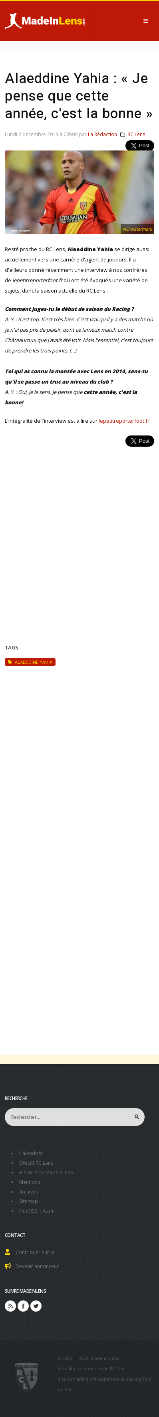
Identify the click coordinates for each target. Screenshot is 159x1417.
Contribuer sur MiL (37, 1252)
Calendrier (31, 1153)
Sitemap (28, 1201)
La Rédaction (102, 134)
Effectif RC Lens (36, 1163)
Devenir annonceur (37, 1266)
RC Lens (136, 134)
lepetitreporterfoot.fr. (125, 420)
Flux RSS (28, 1210)
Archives (28, 1191)
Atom (49, 1210)
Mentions (29, 1182)
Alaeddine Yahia (30, 662)
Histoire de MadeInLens (46, 1172)
